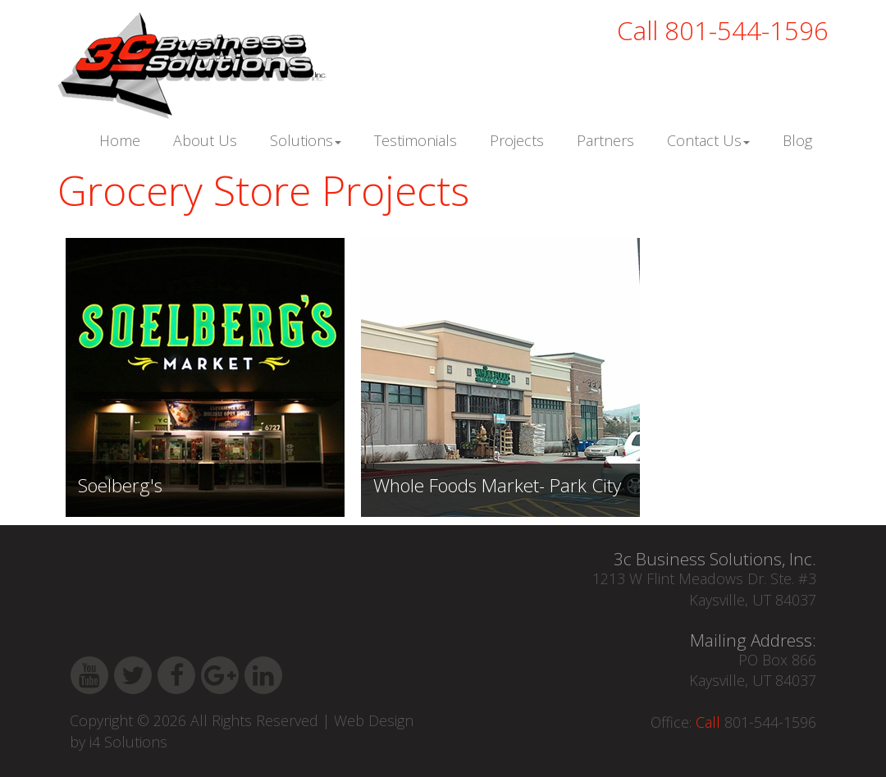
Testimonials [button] (415, 140)
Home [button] (119, 140)
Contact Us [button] (708, 140)
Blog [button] (797, 140)
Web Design (373, 720)
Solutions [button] (305, 140)
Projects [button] (517, 140)
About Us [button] (205, 140)
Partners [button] (605, 140)
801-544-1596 (723, 30)
